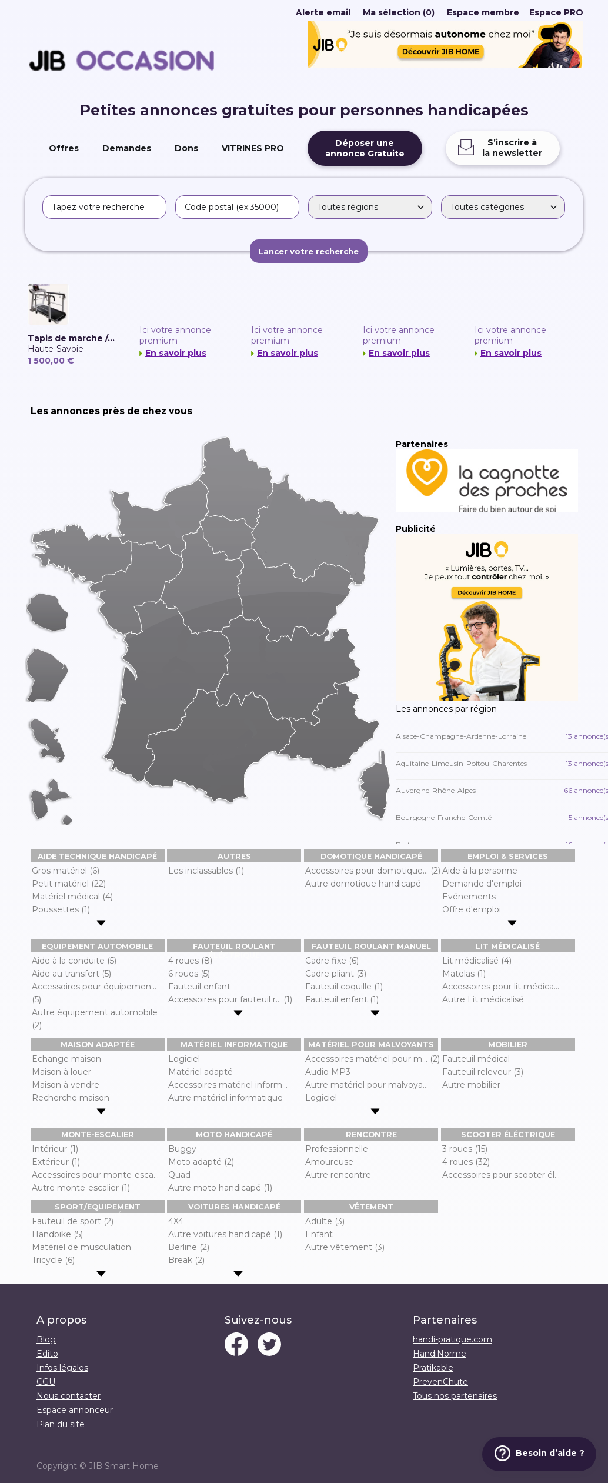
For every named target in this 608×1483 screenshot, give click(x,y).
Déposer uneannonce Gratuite (365, 148)
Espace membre (483, 12)
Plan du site (60, 1424)
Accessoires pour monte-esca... (95, 1174)
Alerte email (323, 12)
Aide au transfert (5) (71, 973)
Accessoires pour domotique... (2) (372, 870)
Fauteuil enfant (199, 986)
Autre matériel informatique (225, 1097)
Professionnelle (336, 1149)
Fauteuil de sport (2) (72, 1221)
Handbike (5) (57, 1234)
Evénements (469, 896)
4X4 (175, 1221)
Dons (186, 148)
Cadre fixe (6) (332, 960)
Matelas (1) (464, 973)
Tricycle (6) (53, 1260)
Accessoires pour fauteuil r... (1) (230, 999)
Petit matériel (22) (69, 883)
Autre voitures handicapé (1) (225, 1234)
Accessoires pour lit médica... (500, 986)
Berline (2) (188, 1247)
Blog (46, 1339)
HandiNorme (439, 1353)
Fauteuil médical (476, 1059)
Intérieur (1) (55, 1149)
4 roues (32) (466, 1162)
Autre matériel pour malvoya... (366, 1084)
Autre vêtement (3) (345, 1247)
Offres (64, 148)
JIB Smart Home (124, 1466)
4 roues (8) (190, 960)
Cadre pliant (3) (335, 973)
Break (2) (186, 1260)
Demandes (126, 148)
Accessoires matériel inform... (228, 1084)
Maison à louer (61, 1072)
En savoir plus (175, 353)
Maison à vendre (65, 1084)
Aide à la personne (479, 870)
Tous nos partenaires (455, 1396)
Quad (179, 1174)
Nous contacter (68, 1396)
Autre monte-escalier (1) (81, 1187)
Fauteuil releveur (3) (482, 1072)
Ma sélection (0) (399, 12)
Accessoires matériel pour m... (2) (372, 1059)
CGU (45, 1382)
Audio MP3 (327, 1072)
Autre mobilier (471, 1084)
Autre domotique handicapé (363, 883)
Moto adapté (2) (201, 1162)
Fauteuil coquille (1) (344, 986)
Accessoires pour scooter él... (501, 1174)
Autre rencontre (338, 1174)
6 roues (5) (189, 973)
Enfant (319, 1234)
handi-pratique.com (452, 1339)
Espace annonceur (74, 1410)
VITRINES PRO (253, 148)
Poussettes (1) (61, 909)
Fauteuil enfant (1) (342, 999)
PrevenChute (440, 1382)
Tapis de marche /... (71, 338)
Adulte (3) (325, 1221)
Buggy (182, 1149)
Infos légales (62, 1367)
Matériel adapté (200, 1072)
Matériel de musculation (81, 1247)
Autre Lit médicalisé (483, 999)
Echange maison (66, 1059)
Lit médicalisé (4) (477, 960)
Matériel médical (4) (72, 896)
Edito (47, 1353)
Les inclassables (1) (206, 870)
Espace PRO (556, 12)
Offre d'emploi (471, 909)
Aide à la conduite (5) (74, 960)
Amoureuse (329, 1162)
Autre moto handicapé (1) (220, 1187)
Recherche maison (70, 1097)
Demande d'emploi (482, 883)
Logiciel (184, 1059)
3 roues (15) (464, 1149)
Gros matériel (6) (65, 870)
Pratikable (433, 1367)
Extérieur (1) (56, 1162)
